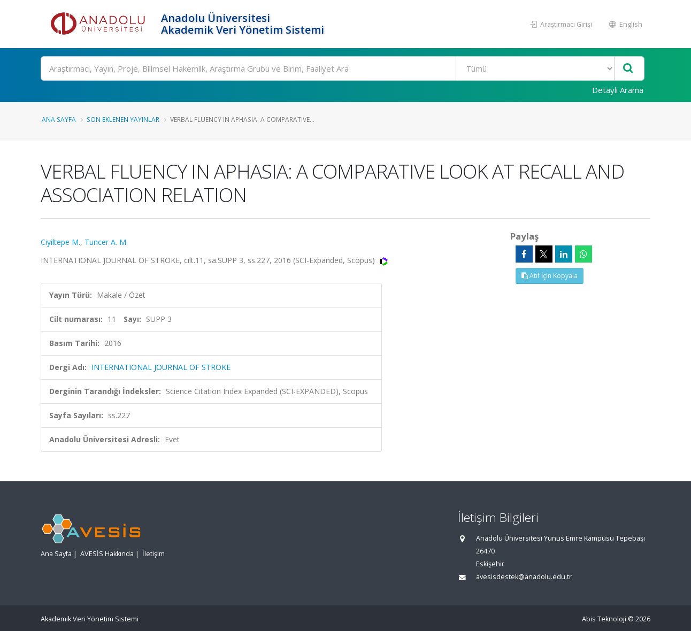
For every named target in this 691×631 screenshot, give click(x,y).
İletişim (153, 553)
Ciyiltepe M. (60, 242)
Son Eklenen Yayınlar (123, 119)
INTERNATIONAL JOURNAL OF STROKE (161, 367)
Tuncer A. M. (106, 242)
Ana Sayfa (59, 119)
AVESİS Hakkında (107, 553)
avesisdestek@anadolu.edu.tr (524, 576)
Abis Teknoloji (604, 619)
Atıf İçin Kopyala (549, 275)
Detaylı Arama (617, 89)
